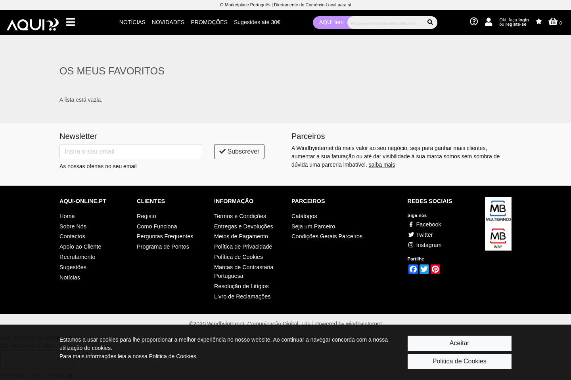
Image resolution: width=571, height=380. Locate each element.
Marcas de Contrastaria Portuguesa (244, 271)
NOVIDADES (168, 22)
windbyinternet (364, 324)
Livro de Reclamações (242, 296)
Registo (146, 216)
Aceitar (459, 343)
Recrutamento (77, 257)
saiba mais (382, 165)
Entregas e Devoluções (243, 226)
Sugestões (72, 267)
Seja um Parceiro (313, 226)
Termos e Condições (240, 216)
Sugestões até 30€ (257, 22)
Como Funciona (157, 226)
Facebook (424, 224)
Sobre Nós (72, 226)
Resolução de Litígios (241, 286)
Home (67, 216)
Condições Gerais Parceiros (326, 236)
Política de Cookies (238, 257)
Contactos (72, 236)
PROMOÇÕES (209, 22)
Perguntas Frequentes (165, 236)
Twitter (420, 235)
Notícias (69, 277)
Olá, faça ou (514, 22)
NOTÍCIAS (132, 22)
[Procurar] (385, 22)
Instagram (425, 245)
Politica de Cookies (460, 361)
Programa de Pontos (163, 246)
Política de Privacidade (243, 246)
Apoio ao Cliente (80, 246)
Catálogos (304, 216)
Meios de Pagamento (241, 236)
